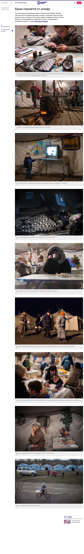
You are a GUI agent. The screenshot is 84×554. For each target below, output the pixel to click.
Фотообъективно (21, 3)
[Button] (5, 26)
